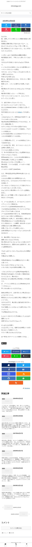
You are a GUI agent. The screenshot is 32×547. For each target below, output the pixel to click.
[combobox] (16, 13)
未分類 (4, 343)
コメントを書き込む (16, 528)
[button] (30, 13)
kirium (20, 112)
